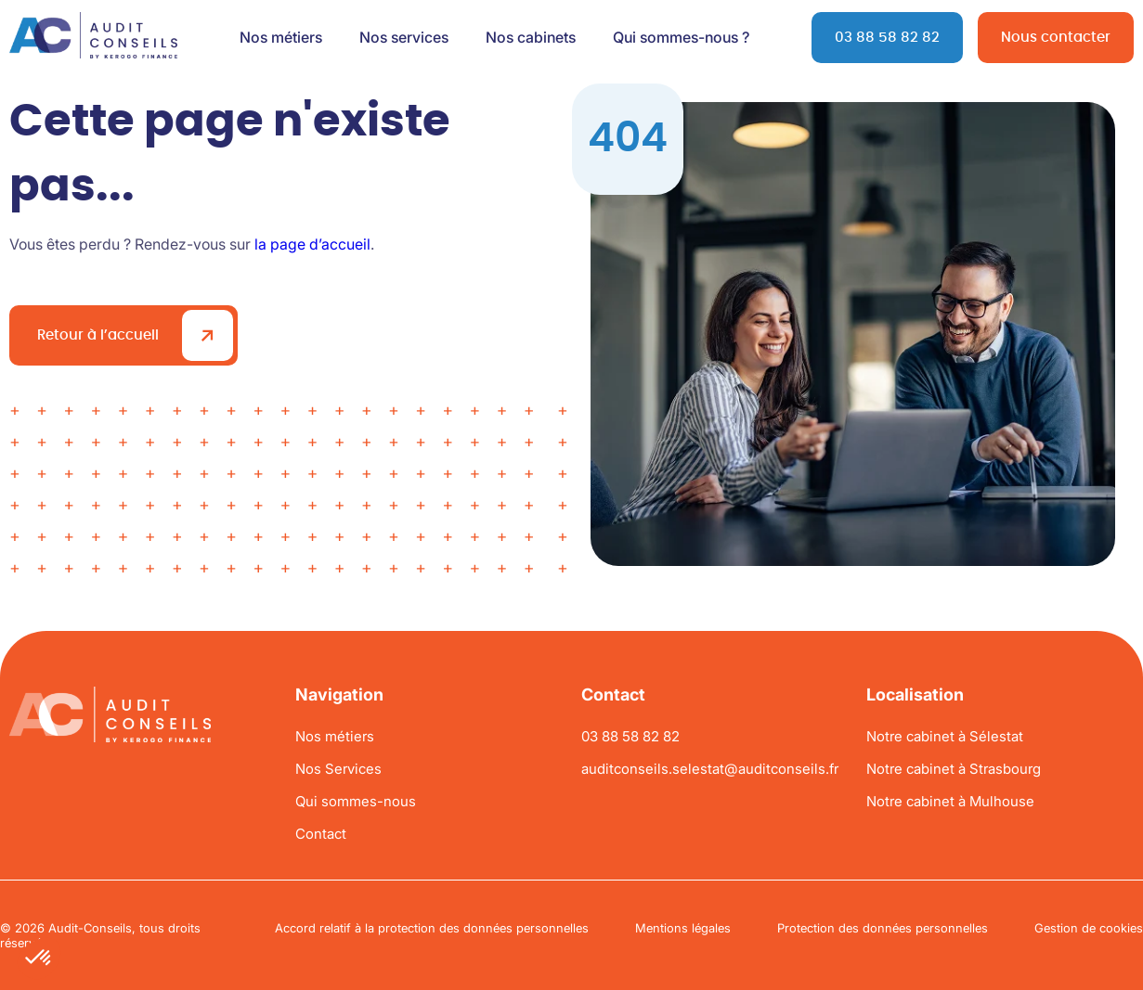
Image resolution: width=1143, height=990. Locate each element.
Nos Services (338, 769)
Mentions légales (683, 927)
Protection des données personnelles (882, 927)
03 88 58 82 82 (887, 38)
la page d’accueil (312, 244)
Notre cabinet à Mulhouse (950, 801)
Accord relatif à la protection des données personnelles (432, 927)
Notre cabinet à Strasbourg (953, 769)
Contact (320, 833)
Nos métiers (281, 37)
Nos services (403, 37)
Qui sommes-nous (355, 801)
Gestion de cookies (1088, 927)
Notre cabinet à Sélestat (944, 736)
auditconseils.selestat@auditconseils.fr (709, 769)
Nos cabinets (531, 37)
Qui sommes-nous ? (681, 37)
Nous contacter (1056, 38)
